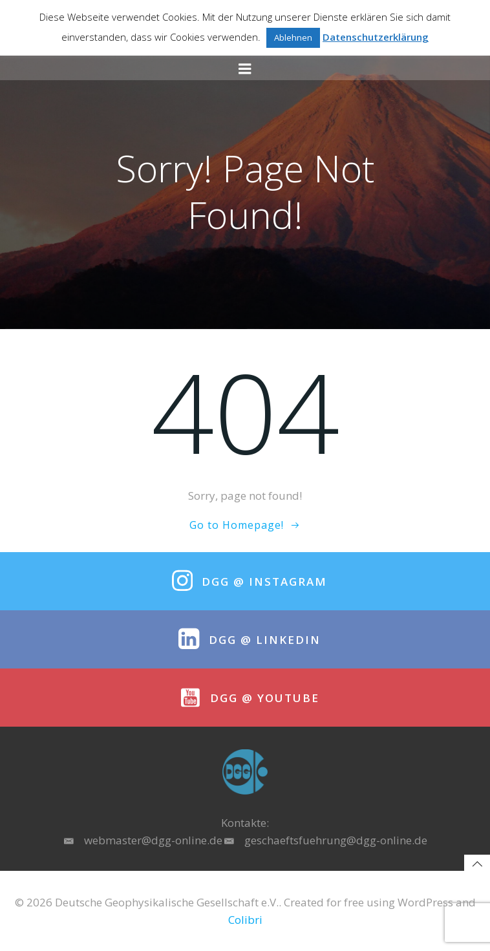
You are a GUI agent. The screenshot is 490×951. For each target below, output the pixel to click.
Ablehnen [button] (293, 37)
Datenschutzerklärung (376, 36)
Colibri (245, 919)
